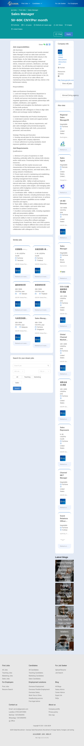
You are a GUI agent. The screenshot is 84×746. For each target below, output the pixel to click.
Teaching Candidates (36, 673)
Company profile (54, 709)
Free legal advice (34, 701)
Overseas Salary (34, 692)
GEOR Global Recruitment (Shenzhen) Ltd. (62, 59)
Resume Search (7, 689)
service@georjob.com (18, 709)
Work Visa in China (35, 695)
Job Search (59, 673)
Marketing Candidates (36, 676)
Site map (52, 715)
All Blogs (58, 686)
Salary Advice (59, 689)
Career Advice (60, 692)
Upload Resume (60, 670)
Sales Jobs (6, 679)
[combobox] (19, 371)
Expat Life (58, 695)
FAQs (57, 698)
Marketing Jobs (7, 676)
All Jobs (5, 670)
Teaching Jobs (7, 673)
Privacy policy (53, 712)
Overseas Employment (36, 686)
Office (12, 721)
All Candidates (34, 670)
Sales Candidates (35, 679)
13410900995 (16, 715)
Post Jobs (5, 686)
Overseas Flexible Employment (39, 689)
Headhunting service (36, 698)
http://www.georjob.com (66, 80)
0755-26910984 (17, 712)
